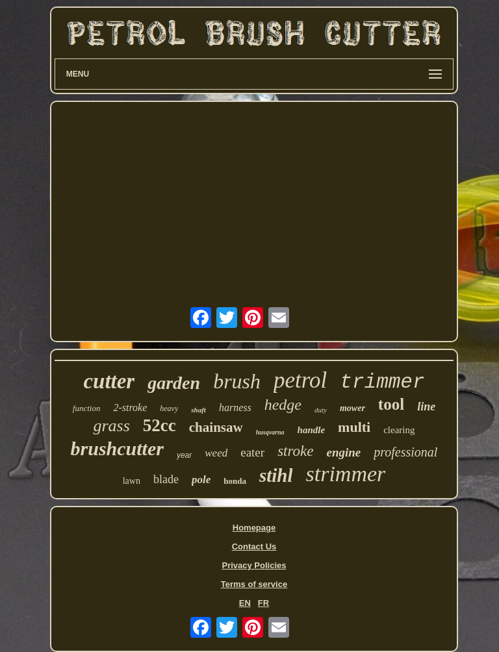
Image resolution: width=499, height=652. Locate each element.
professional (405, 452)
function (87, 408)
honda (235, 481)
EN (245, 603)
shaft (198, 410)
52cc (159, 425)
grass (111, 425)
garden (173, 383)
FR (263, 603)
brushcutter (117, 448)
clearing (399, 430)
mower (352, 408)
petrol (300, 380)
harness (235, 407)
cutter (108, 381)
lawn (131, 481)
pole (201, 479)
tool (391, 404)
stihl (276, 475)
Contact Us (254, 546)
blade (166, 479)
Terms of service (254, 584)
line (426, 406)
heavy (169, 408)
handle (312, 430)
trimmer (382, 382)
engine (343, 452)
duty (320, 410)
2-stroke (130, 407)
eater (252, 452)
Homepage (254, 528)
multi (354, 427)
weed (216, 453)
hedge (282, 404)
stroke (295, 451)
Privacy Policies (254, 565)
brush (237, 381)
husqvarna (270, 432)
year (184, 455)
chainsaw (216, 427)
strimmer (345, 474)
